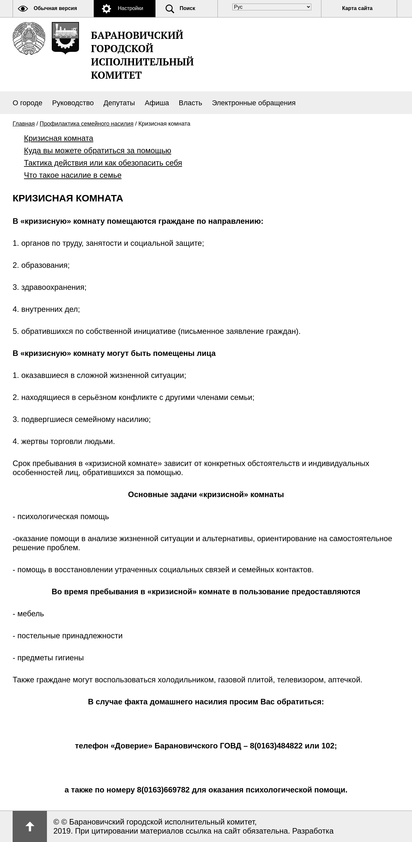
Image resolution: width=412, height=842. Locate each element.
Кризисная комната (58, 138)
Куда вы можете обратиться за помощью (97, 150)
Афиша (157, 103)
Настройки (130, 8)
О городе (27, 103)
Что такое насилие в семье (73, 175)
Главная (24, 123)
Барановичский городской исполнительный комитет (142, 55)
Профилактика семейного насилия (87, 123)
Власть (190, 103)
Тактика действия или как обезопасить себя (103, 162)
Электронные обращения (254, 103)
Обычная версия (55, 8)
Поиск (187, 8)
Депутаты (119, 103)
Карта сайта (357, 8)
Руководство (73, 103)
